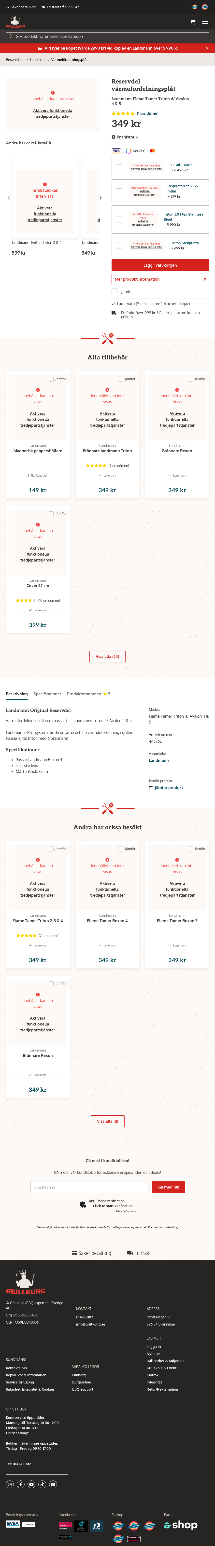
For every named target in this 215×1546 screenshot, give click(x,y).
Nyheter (153, 1354)
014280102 (84, 1317)
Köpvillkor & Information (26, 1375)
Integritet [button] (154, 1382)
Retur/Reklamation (162, 1389)
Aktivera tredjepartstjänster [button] (146, 169)
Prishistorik (125, 137)
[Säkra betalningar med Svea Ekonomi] (13, 1523)
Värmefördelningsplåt (69, 59)
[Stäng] (207, 48)
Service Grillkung (20, 1382)
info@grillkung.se (90, 1324)
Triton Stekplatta (185, 243)
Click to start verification (113, 1206)
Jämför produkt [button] (166, 787)
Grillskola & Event (161, 1368)
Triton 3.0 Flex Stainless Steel (183, 216)
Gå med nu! (168, 1187)
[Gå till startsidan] (15, 22)
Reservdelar (15, 59)
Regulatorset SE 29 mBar (183, 188)
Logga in (154, 1346)
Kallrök (152, 1375)
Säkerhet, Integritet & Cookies (30, 1389)
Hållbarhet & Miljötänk (166, 1361)
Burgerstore (81, 1382)
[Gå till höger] (101, 198)
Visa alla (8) (107, 1121)
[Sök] (107, 36)
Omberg (79, 1375)
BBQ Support (82, 1389)
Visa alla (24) (107, 656)
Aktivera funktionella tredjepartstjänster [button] (45, 213)
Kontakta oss (16, 1368)
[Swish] (28, 1524)
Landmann (38, 59)
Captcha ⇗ (126, 1211)
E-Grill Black (181, 165)
